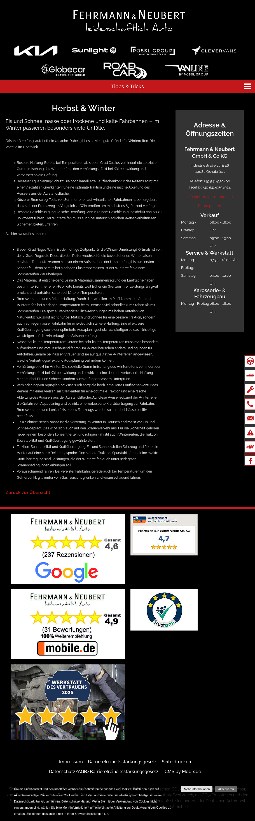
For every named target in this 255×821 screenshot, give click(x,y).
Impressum (71, 761)
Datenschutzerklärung (75, 801)
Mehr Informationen (197, 789)
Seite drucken (176, 761)
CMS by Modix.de (183, 771)
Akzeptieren (226, 789)
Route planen (209, 206)
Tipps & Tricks (127, 86)
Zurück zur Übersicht (28, 492)
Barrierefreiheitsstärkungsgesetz (122, 761)
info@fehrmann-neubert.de (209, 197)
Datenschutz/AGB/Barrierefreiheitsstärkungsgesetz (103, 771)
